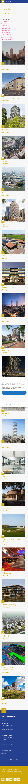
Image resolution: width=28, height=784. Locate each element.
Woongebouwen (6, 39)
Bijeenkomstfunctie (7, 21)
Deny (14, 396)
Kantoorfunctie (6, 29)
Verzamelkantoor (7, 37)
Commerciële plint (7, 25)
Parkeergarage (6, 32)
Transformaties (6, 34)
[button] (26, 379)
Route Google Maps (7, 729)
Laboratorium (5, 30)
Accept (14, 392)
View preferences (14, 401)
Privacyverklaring (9, 404)
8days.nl (3, 761)
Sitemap (3, 755)
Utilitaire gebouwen (7, 36)
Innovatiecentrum (7, 27)
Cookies (3, 753)
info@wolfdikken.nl (6, 725)
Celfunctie (4, 23)
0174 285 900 (5, 723)
